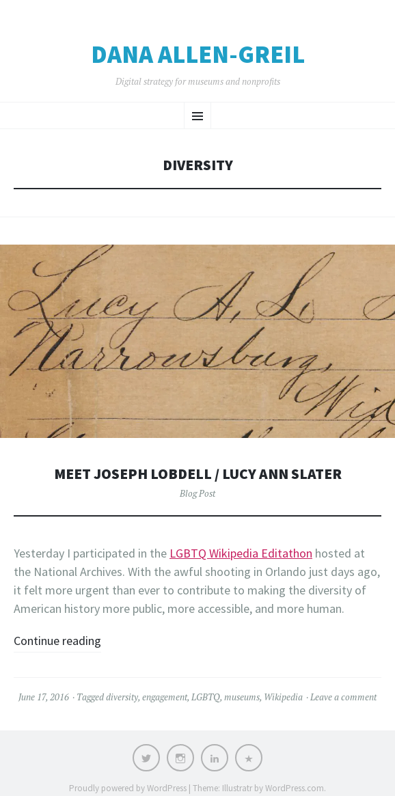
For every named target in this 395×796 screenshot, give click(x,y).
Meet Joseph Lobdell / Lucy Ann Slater (198, 474)
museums (242, 697)
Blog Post (197, 493)
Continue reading (57, 640)
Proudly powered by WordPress (128, 788)
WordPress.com (294, 788)
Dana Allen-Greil (198, 54)
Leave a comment (343, 697)
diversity (122, 697)
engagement (164, 697)
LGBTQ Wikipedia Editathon (240, 553)
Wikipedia (283, 697)
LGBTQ (205, 697)
